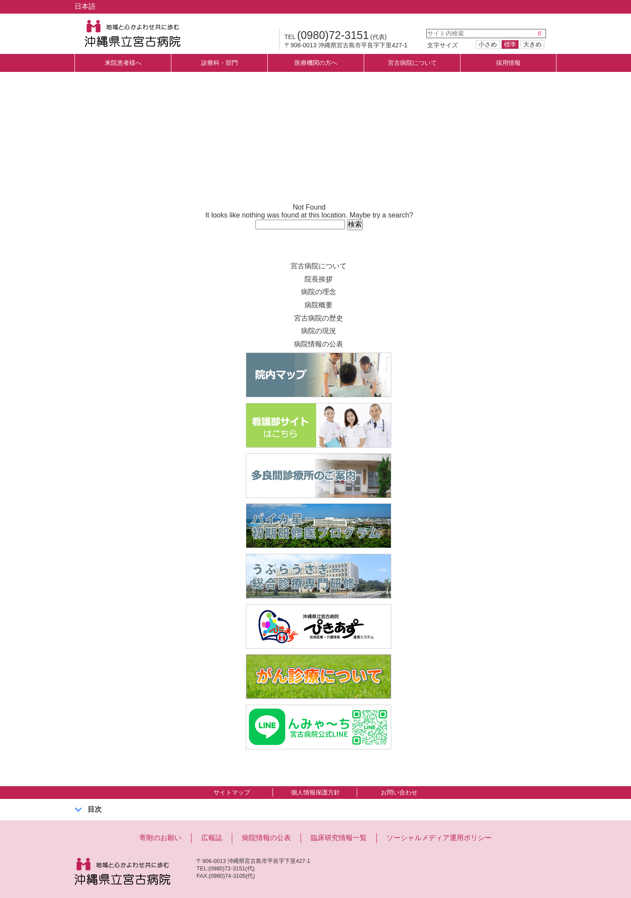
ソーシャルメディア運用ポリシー (439, 837)
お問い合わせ (399, 792)
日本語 (85, 6)
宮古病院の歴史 (318, 318)
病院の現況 (318, 331)
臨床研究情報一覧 (339, 837)
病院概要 (319, 305)
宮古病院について (319, 266)
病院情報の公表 (318, 344)
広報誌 (211, 837)
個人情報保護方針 (315, 792)
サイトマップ (231, 792)
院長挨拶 (319, 279)
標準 (510, 44)
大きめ (532, 44)
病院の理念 (318, 292)
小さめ (488, 44)
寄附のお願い (160, 837)
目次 (95, 809)
